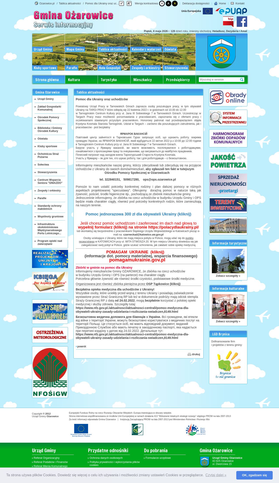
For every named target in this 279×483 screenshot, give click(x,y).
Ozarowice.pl (46, 3)
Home (220, 3)
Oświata (43, 138)
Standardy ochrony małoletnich (49, 207)
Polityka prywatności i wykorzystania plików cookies (115, 464)
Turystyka (109, 79)
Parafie (42, 198)
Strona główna (47, 79)
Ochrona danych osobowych (106, 457)
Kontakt (237, 3)
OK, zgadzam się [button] (254, 475)
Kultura (74, 79)
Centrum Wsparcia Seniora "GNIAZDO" (50, 181)
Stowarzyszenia (47, 172)
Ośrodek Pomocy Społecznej (48, 119)
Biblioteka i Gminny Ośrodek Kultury (50, 129)
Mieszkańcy (142, 79)
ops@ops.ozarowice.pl (159, 179)
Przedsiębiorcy (178, 79)
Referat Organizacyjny (47, 457)
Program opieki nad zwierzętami (50, 242)
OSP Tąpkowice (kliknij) (163, 284)
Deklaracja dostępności (195, 3)
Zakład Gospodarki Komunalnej (49, 108)
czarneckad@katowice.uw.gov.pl (143, 234)
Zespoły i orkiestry (49, 190)
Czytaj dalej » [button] (216, 475)
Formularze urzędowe (158, 457)
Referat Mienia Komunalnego (51, 466)
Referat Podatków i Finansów (51, 462)
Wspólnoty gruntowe (51, 216)
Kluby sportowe (47, 146)
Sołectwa (43, 164)
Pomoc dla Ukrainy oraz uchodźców (106, 3)
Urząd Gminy (46, 99)
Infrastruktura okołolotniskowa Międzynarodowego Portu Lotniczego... (50, 229)
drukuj (194, 354)
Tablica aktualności (70, 3)
